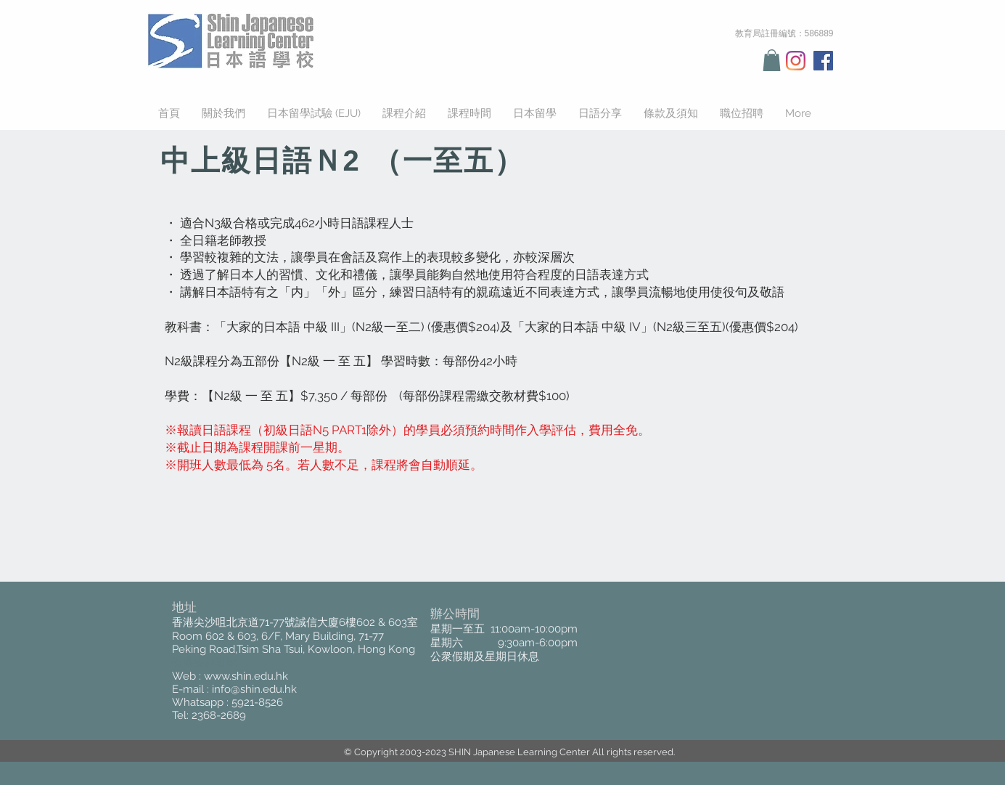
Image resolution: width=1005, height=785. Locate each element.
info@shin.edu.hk (254, 689)
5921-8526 (257, 702)
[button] (772, 60)
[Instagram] (795, 60)
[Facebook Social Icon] (823, 60)
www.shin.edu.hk (246, 676)
